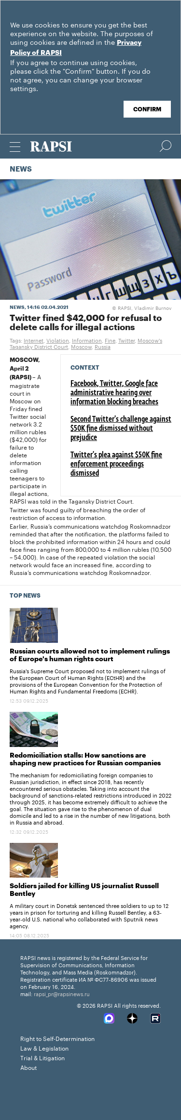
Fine (110, 339)
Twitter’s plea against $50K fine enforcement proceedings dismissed (116, 465)
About (28, 1066)
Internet (33, 339)
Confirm (147, 109)
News (21, 169)
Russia (103, 346)
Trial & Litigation (42, 1057)
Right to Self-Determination (57, 1037)
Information (87, 339)
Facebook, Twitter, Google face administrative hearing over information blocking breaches (114, 393)
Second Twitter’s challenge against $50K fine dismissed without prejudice (120, 429)
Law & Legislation (44, 1047)
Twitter (126, 339)
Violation (57, 339)
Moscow (81, 346)
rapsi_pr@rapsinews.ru (62, 993)
